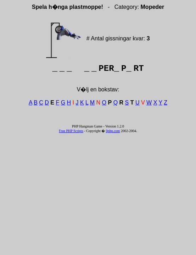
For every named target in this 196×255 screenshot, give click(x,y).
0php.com (113, 131)
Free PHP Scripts (71, 131)
